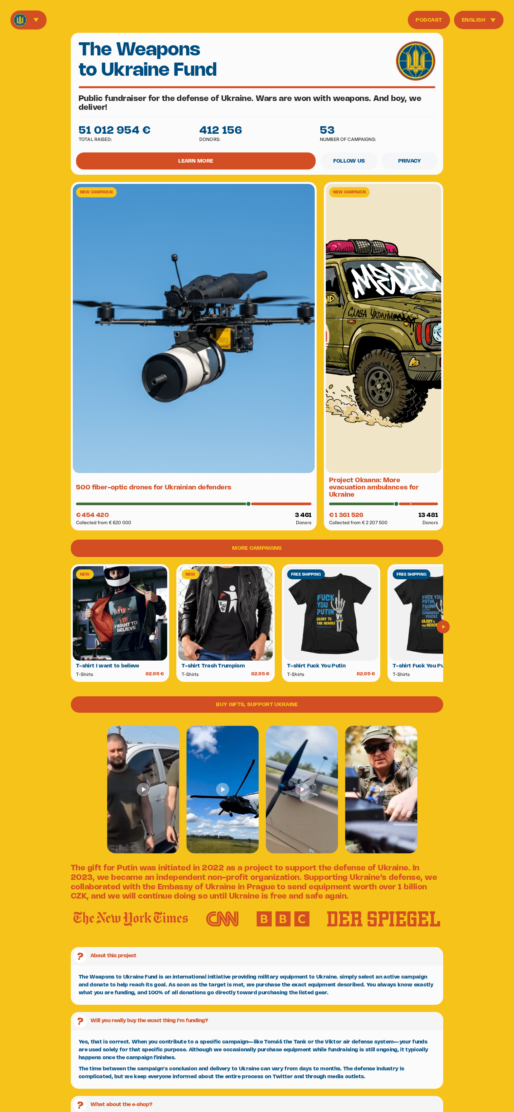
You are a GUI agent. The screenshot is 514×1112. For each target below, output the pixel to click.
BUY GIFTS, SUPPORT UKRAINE (257, 704)
